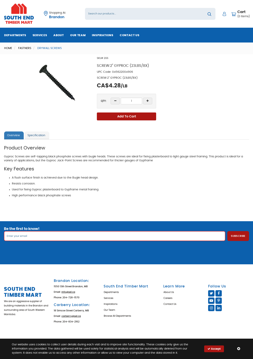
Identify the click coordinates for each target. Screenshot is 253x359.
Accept (214, 348)
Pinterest (218, 301)
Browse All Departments (117, 316)
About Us (168, 292)
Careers (167, 298)
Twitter (211, 293)
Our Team (78, 35)
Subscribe (238, 236)
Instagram (211, 308)
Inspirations (102, 35)
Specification (36, 135)
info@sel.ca (68, 292)
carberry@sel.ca (71, 316)
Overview (13, 135)
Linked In (218, 308)
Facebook (218, 293)
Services (40, 35)
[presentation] (126, 249)
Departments (15, 35)
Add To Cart (126, 116)
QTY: (103, 101)
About (58, 35)
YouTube (211, 301)
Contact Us (130, 35)
